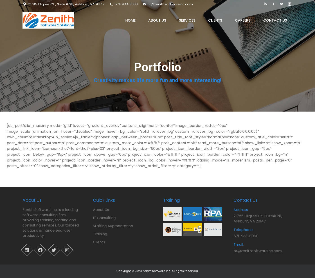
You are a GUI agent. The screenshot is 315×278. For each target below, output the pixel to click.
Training (100, 234)
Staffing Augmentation (113, 226)
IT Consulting (104, 217)
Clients (99, 242)
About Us (101, 209)
